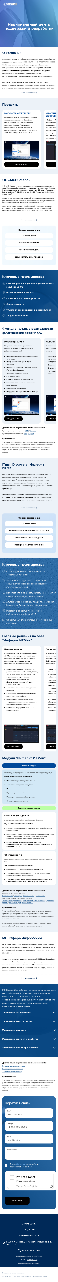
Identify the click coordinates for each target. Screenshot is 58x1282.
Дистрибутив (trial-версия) (12, 1072)
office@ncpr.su (34, 1263)
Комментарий (12, 1149)
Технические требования (11, 901)
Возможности (7, 896)
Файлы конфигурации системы (21, 903)
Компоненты (40, 896)
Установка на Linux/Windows (34, 901)
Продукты (29, 1229)
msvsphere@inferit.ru (34, 1256)
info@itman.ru (32, 1260)
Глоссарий (18, 896)
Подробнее (21, 164)
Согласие (21, 1164)
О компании (29, 1223)
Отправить (17, 1200)
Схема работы (28, 896)
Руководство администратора (13, 1066)
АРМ (27, 431)
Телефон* (10, 1124)
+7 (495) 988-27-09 (31, 1250)
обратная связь (29, 1235)
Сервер (33, 431)
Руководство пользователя (12, 1069)
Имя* (9, 1111)
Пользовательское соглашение (14, 1273)
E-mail (9, 1136)
